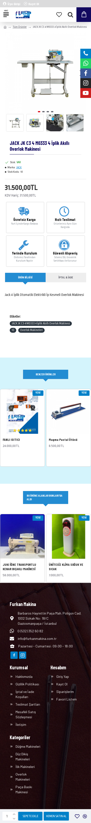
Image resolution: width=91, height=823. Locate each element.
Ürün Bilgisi (25, 277)
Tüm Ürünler (20, 26)
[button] (39, 111)
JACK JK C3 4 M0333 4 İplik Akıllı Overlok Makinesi (41, 323)
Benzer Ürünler (46, 374)
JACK (19, 167)
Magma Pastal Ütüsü (63, 439)
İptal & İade (65, 277)
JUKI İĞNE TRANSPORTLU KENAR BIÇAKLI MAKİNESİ (19, 566)
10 (13, 330)
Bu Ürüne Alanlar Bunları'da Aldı (44, 497)
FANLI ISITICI (11, 439)
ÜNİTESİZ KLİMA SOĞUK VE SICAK (66, 566)
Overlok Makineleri (31, 330)
